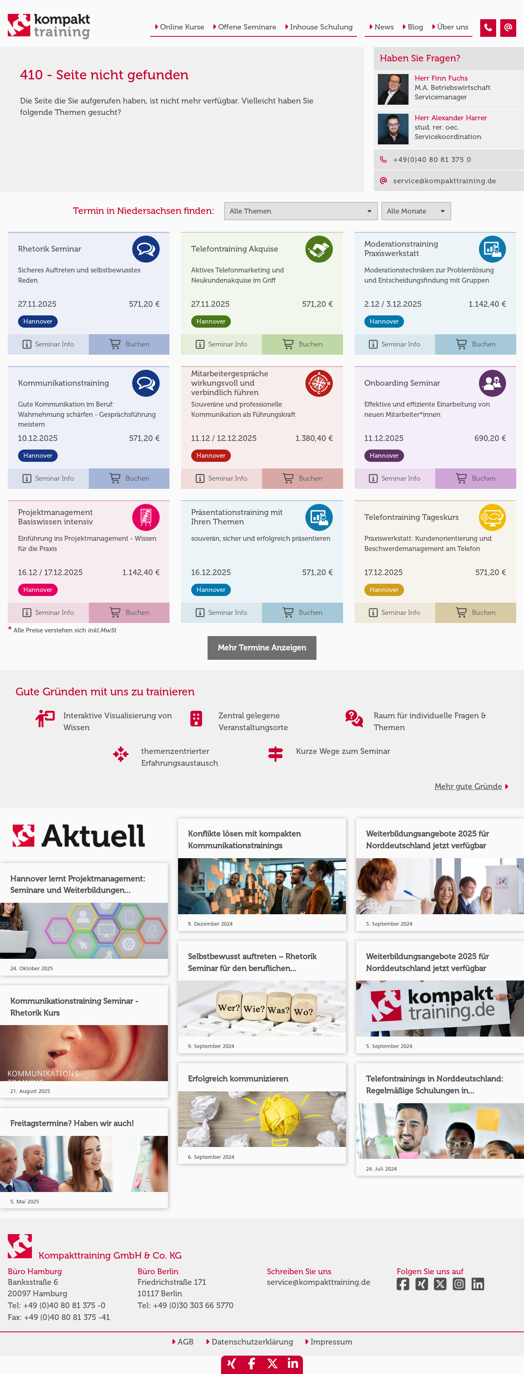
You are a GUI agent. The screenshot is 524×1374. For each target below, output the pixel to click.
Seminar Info (48, 345)
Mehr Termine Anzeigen (262, 647)
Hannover (37, 321)
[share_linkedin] (292, 1365)
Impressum (328, 1342)
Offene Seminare (244, 26)
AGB (183, 1342)
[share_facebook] (252, 1365)
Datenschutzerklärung (249, 1342)
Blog (412, 26)
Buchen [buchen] (129, 345)
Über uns (449, 26)
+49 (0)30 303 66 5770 (193, 1305)
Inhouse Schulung (319, 26)
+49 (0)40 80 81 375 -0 (64, 1305)
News (381, 26)
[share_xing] (231, 1365)
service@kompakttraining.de (318, 1282)
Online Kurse (179, 26)
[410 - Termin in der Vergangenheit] (488, 28)
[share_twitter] (272, 1365)
